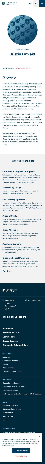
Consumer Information (11, 409)
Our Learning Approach (15, 208)
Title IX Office (7, 413)
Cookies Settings (21, 456)
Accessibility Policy (10, 405)
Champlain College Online (15, 345)
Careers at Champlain (11, 361)
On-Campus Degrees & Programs (19, 180)
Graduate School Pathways (16, 265)
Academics (7, 328)
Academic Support (12, 251)
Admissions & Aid (10, 332)
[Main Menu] (42, 3)
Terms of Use (7, 416)
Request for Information (12, 371)
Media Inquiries (8, 368)
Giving (5, 364)
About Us (6, 357)
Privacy (5, 420)
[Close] (39, 436)
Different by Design (13, 193)
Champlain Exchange (10, 383)
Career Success (10, 341)
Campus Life (8, 337)
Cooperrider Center (10, 390)
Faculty (7, 274)
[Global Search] (36, 3)
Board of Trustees (23, 49)
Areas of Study (10, 223)
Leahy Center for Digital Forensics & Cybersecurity (22, 394)
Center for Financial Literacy (13, 387)
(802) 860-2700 (34, 300)
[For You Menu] (30, 3)
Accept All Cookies (21, 450)
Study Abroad (10, 237)
